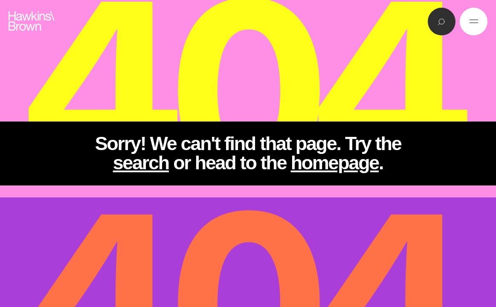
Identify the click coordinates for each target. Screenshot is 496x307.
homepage (335, 163)
